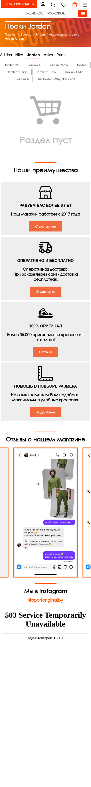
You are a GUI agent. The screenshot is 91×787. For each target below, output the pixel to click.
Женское (34, 13)
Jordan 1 (34, 65)
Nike (19, 55)
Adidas (6, 55)
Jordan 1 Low (46, 72)
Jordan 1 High (18, 72)
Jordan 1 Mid (74, 72)
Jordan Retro (58, 65)
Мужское (56, 13)
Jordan (33, 55)
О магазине (45, 226)
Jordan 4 (22, 79)
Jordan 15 (12, 65)
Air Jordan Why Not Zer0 (56, 79)
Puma (62, 55)
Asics (48, 55)
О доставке (45, 291)
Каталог (45, 352)
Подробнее (45, 412)
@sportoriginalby (45, 600)
